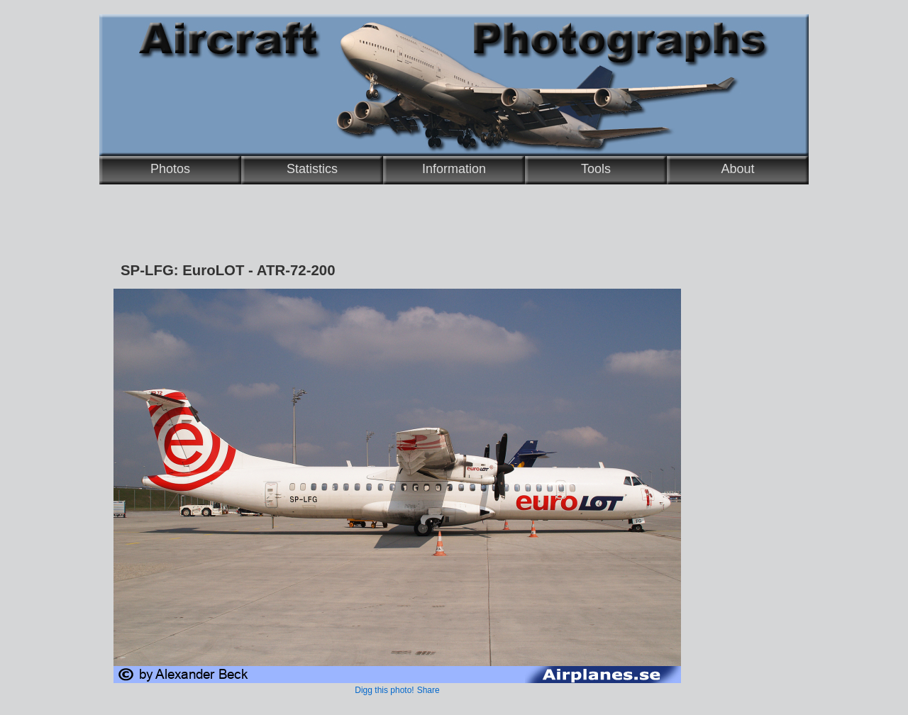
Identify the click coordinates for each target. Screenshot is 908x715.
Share (428, 690)
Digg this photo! (384, 690)
